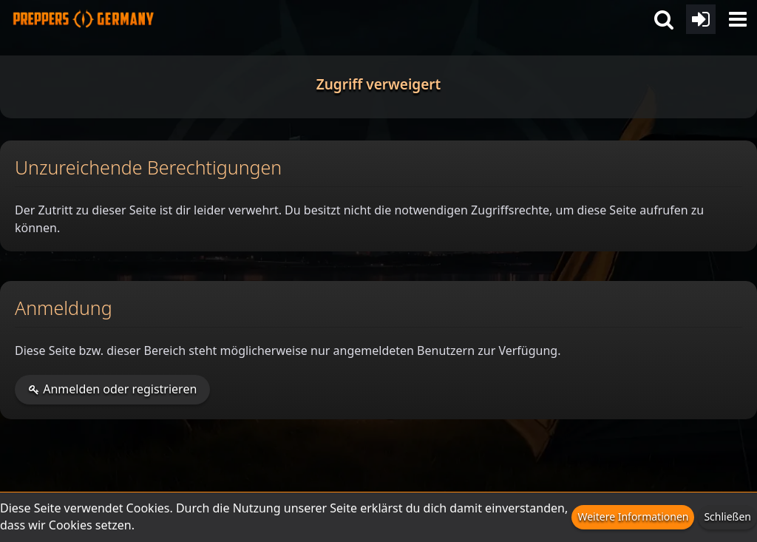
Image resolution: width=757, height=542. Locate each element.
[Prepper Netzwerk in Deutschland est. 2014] (83, 15)
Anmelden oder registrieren (112, 389)
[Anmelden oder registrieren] (701, 19)
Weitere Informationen (632, 516)
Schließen (727, 516)
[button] (738, 19)
